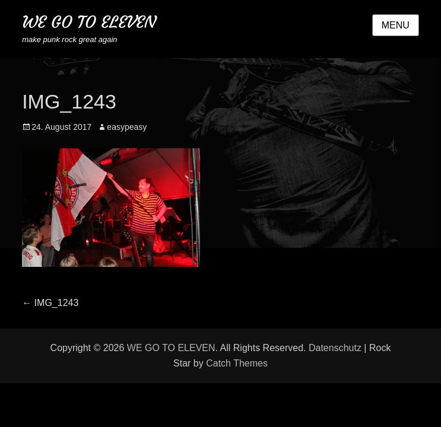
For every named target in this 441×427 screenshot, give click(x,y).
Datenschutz (335, 348)
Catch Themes (237, 363)
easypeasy (127, 127)
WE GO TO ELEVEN (89, 22)
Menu (396, 25)
